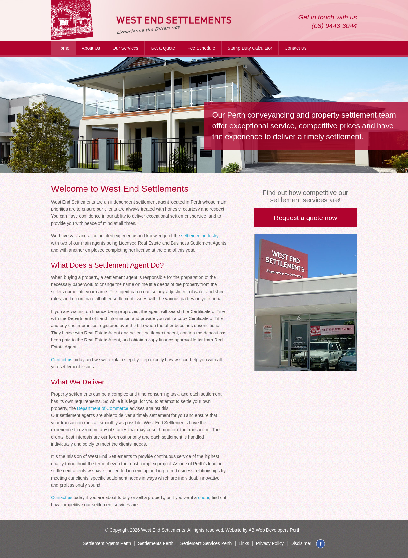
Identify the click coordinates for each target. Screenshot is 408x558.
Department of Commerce (102, 408)
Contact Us (296, 48)
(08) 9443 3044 (334, 25)
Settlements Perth (155, 543)
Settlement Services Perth (206, 543)
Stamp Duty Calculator (250, 48)
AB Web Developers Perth (275, 530)
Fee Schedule (201, 48)
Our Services (125, 48)
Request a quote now (305, 217)
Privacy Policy (270, 543)
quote (203, 497)
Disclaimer (300, 543)
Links (244, 543)
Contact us (61, 359)
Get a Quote (163, 48)
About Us (91, 48)
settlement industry (200, 235)
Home (63, 48)
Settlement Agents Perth (107, 543)
